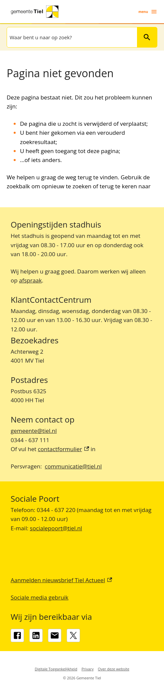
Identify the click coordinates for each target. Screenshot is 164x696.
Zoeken (147, 37)
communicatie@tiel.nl (73, 466)
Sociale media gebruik (39, 597)
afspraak (30, 280)
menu (147, 11)
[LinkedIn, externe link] (36, 635)
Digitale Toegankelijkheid (56, 668)
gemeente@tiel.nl (34, 431)
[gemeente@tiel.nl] (54, 635)
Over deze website (113, 668)
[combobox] (71, 37)
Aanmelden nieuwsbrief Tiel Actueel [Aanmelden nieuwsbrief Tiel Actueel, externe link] (61, 580)
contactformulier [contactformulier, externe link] (63, 449)
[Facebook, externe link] (17, 635)
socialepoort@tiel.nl (56, 528)
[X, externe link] (73, 635)
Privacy (88, 668)
